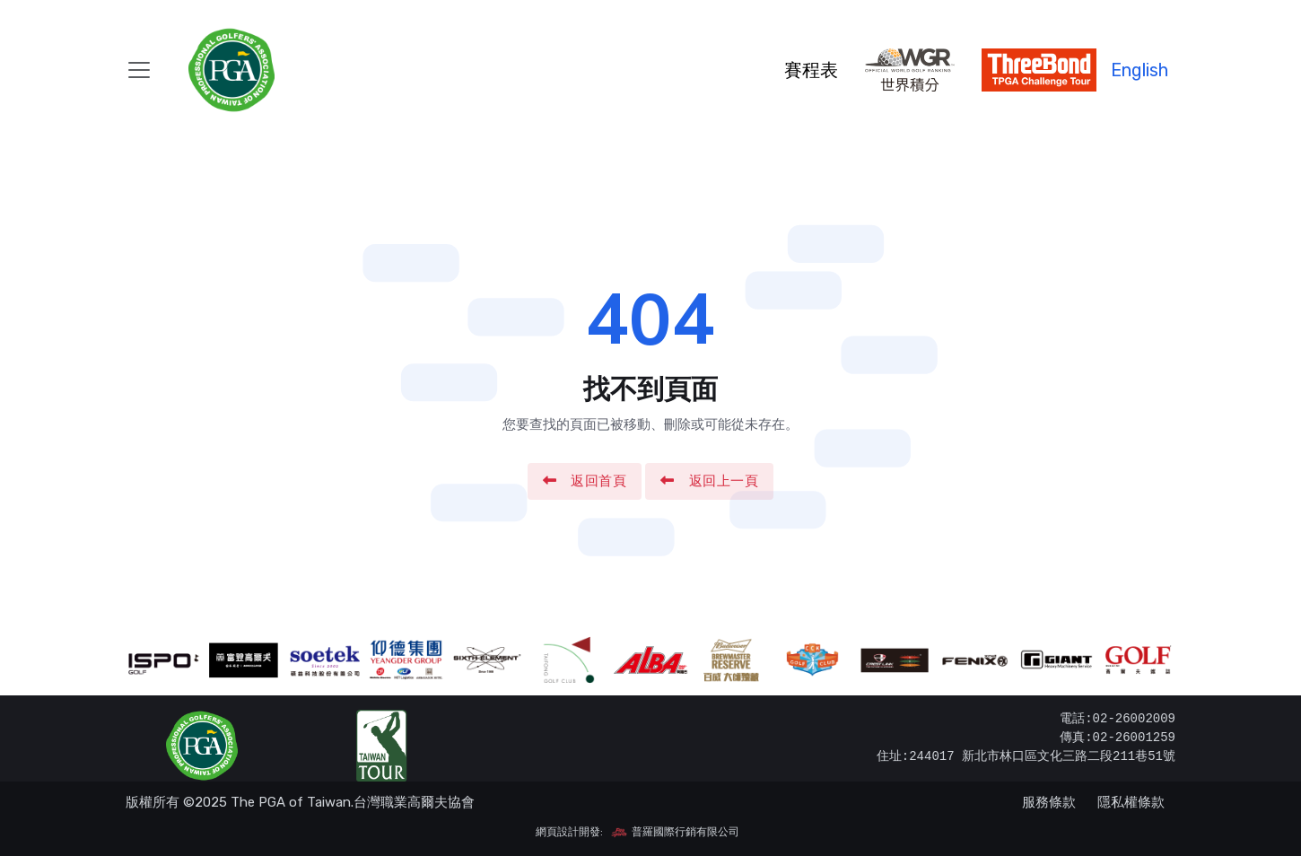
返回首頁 (585, 481)
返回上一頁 (709, 481)
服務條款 (1049, 802)
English (1139, 70)
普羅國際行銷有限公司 (674, 831)
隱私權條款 (1131, 802)
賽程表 (811, 70)
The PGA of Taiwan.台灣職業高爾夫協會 (353, 802)
